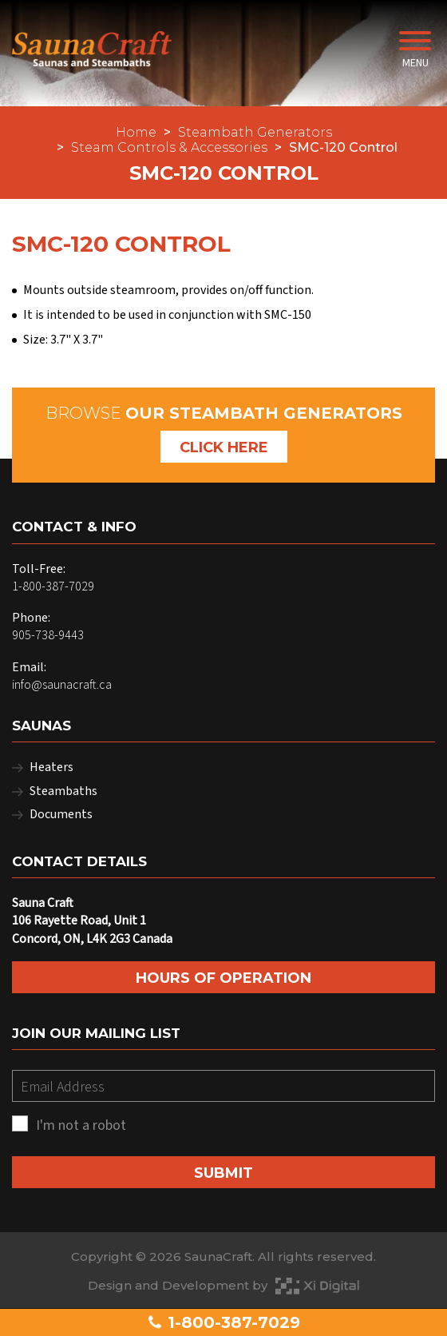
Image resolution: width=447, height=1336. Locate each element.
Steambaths (63, 791)
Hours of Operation (223, 978)
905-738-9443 (48, 635)
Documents (61, 814)
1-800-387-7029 (223, 1322)
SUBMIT (223, 1173)
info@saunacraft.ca (62, 685)
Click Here (224, 447)
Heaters (51, 767)
